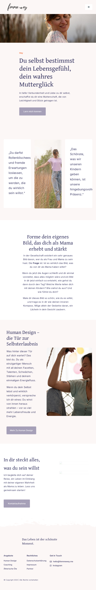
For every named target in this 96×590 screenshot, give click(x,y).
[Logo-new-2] (17, 4)
